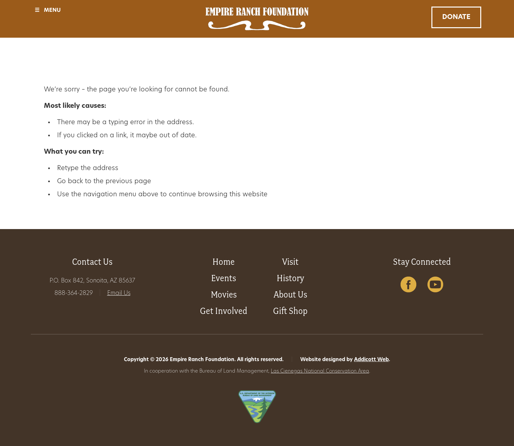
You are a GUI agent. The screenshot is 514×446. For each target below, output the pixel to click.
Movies (224, 294)
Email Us (118, 293)
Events (223, 278)
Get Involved (223, 310)
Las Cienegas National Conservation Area (320, 371)
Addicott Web (371, 360)
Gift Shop (290, 310)
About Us (290, 294)
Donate (456, 17)
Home (223, 261)
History (290, 278)
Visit (290, 261)
